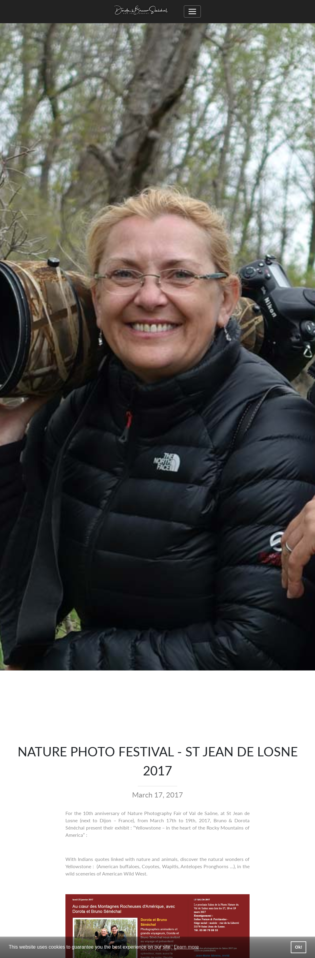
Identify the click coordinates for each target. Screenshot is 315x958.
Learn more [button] (186, 947)
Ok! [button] (298, 947)
